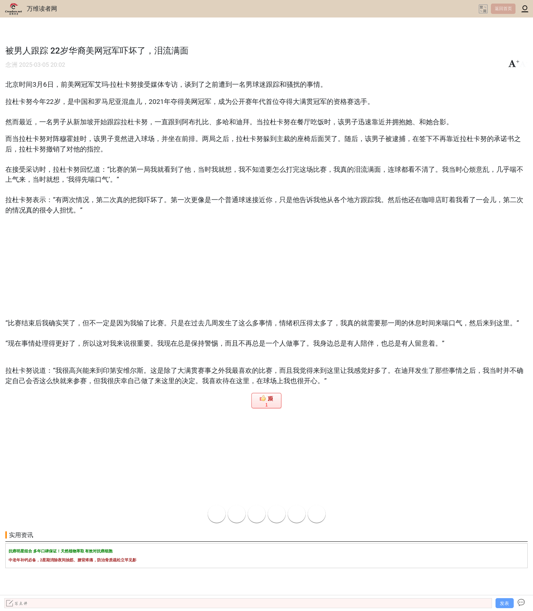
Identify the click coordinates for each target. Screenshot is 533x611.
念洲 (11, 64)
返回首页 (503, 8)
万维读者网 (42, 8)
